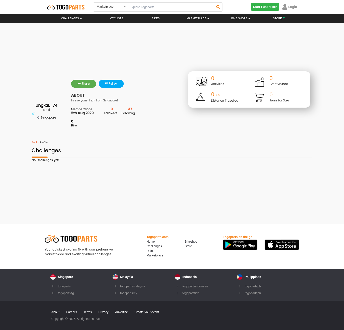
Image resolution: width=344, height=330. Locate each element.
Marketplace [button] (198, 18)
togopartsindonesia (195, 286)
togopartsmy (128, 293)
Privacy (104, 312)
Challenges (71, 18)
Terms (87, 312)
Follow (111, 83)
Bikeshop (191, 241)
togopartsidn (191, 293)
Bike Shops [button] (240, 18)
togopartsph (253, 286)
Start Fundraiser (265, 7)
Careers (71, 312)
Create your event (146, 312)
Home (151, 241)
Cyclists (116, 18)
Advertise (121, 312)
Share (84, 83)
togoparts (64, 286)
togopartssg (66, 293)
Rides (156, 18)
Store (188, 246)
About (55, 312)
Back (35, 142)
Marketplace (155, 255)
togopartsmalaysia (132, 286)
